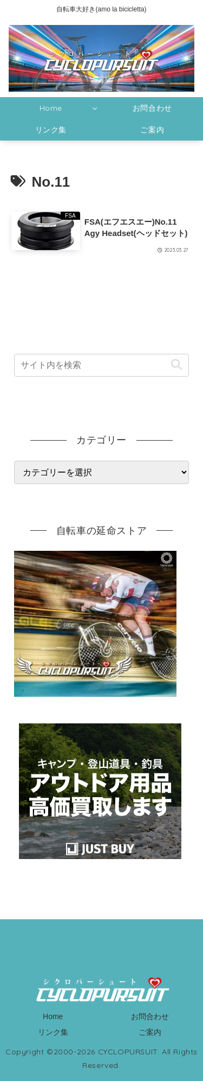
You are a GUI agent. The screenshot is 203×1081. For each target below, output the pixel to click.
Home (53, 1016)
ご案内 (150, 1032)
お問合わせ (150, 1016)
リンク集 (53, 1032)
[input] (101, 365)
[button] (176, 365)
